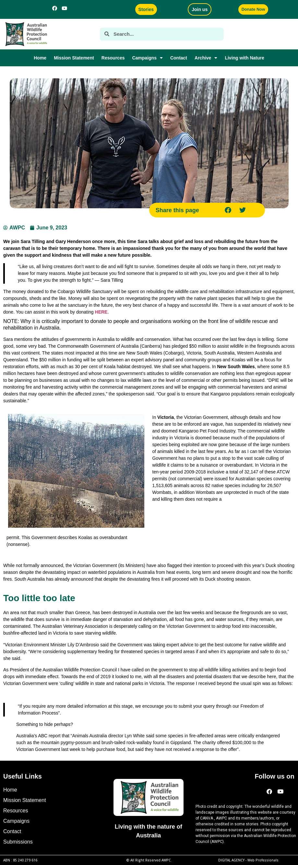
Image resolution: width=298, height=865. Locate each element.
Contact (178, 57)
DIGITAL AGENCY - (248, 860)
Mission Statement (74, 57)
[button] (228, 210)
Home (40, 57)
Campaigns (147, 58)
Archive (206, 58)
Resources (113, 57)
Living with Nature (244, 57)
